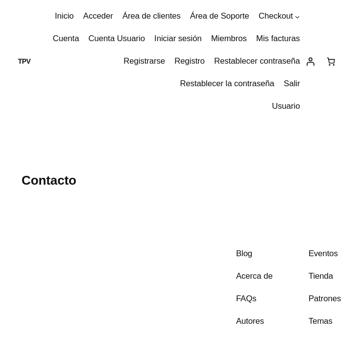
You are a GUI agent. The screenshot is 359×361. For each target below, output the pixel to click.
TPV (24, 61)
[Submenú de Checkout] (297, 16)
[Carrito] (330, 61)
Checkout (276, 16)
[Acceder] (310, 61)
